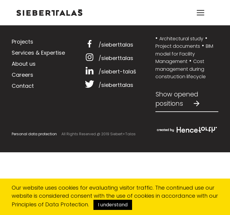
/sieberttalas (108, 44)
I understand (113, 204)
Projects (22, 41)
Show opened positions (177, 99)
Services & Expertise (38, 52)
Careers (22, 75)
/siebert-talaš (110, 71)
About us (24, 63)
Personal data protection (34, 133)
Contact (23, 86)
